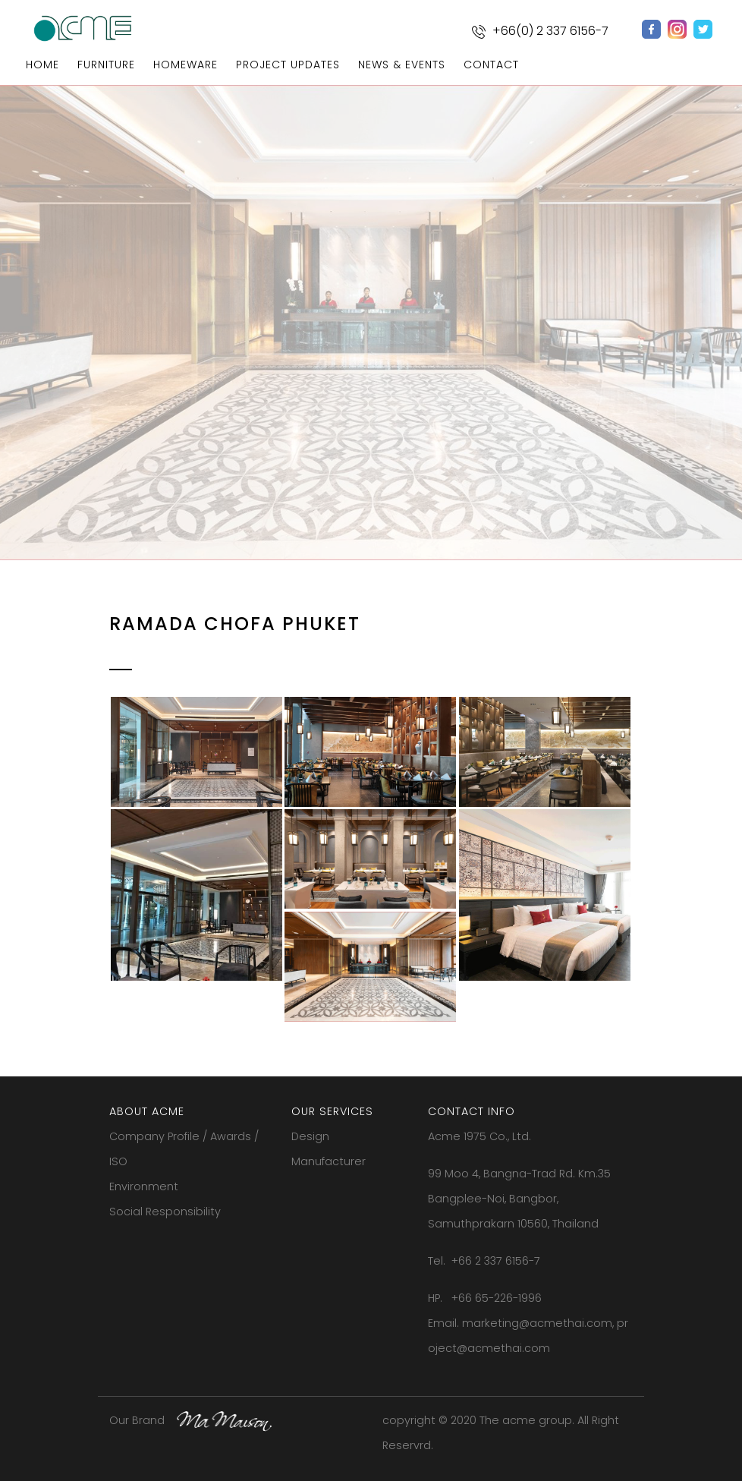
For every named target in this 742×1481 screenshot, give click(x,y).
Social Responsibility (165, 1211)
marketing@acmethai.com (537, 1323)
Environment (143, 1186)
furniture (106, 64)
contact (491, 64)
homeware (185, 64)
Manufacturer (328, 1161)
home (42, 64)
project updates (288, 64)
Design (310, 1136)
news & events (401, 64)
